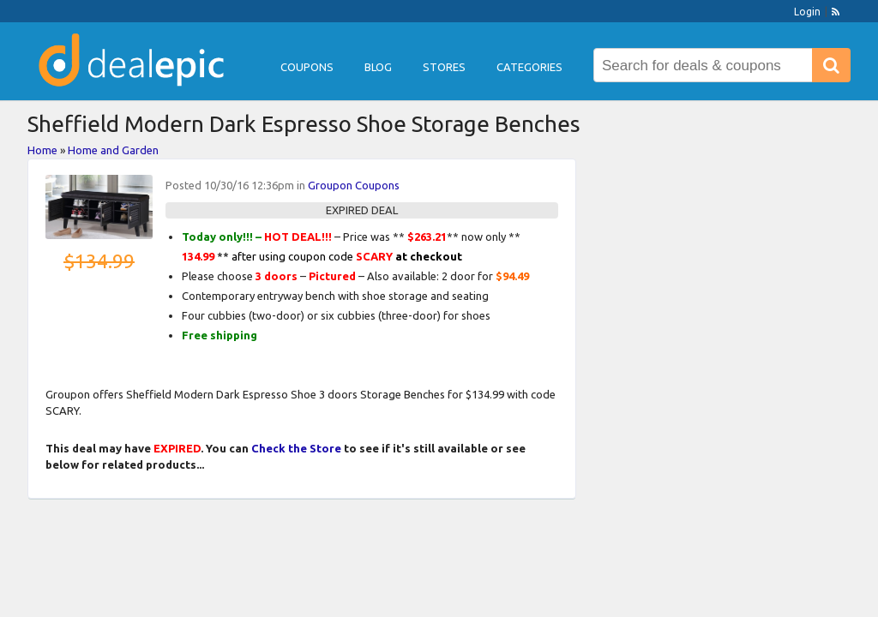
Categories (529, 67)
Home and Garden (113, 150)
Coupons (307, 67)
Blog (378, 67)
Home (42, 150)
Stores (444, 67)
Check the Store (296, 448)
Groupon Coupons (354, 185)
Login (807, 11)
